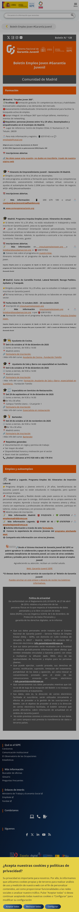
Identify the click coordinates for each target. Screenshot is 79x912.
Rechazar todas (33, 906)
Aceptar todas (12, 906)
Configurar (53, 906)
